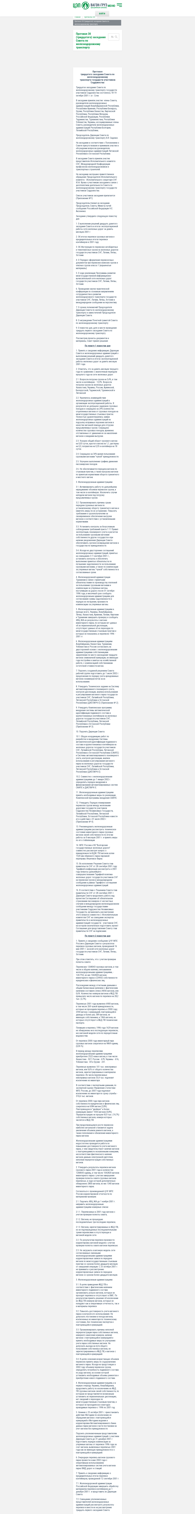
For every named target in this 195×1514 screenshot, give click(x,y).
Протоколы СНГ (35, 17)
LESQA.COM (171, 1503)
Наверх (169, 1466)
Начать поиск (56, 1464)
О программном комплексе (62, 1475)
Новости (54, 1480)
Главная (23, 17)
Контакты (100, 1464)
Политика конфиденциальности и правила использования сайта (102, 1502)
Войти (142, 6)
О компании (55, 1471)
